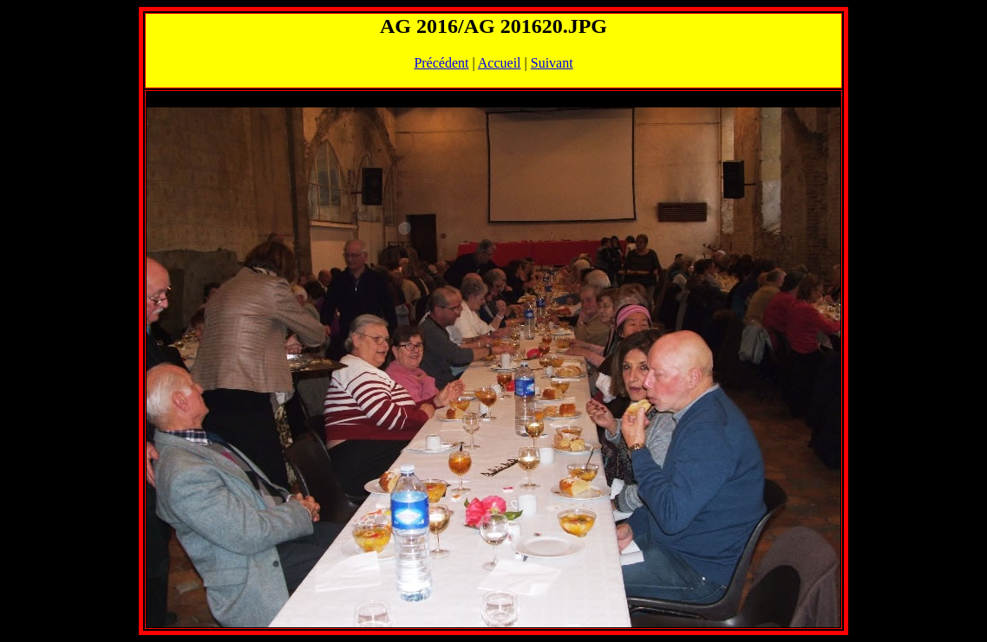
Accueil (499, 62)
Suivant (552, 62)
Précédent (441, 62)
